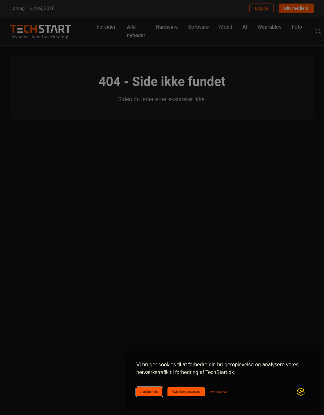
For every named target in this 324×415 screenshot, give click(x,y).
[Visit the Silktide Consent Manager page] (301, 392)
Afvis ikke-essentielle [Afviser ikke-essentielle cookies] (186, 391)
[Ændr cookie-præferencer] (218, 392)
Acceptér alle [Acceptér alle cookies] (149, 391)
